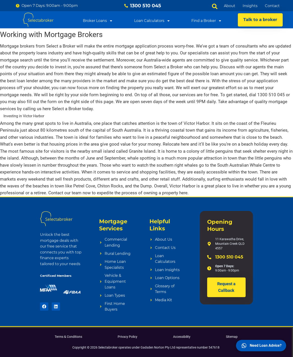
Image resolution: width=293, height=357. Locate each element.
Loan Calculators (152, 20)
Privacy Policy (127, 336)
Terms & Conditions (68, 336)
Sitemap (232, 336)
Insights (250, 6)
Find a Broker (206, 20)
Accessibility (181, 336)
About (229, 6)
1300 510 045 (229, 257)
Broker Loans (98, 20)
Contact (272, 6)
